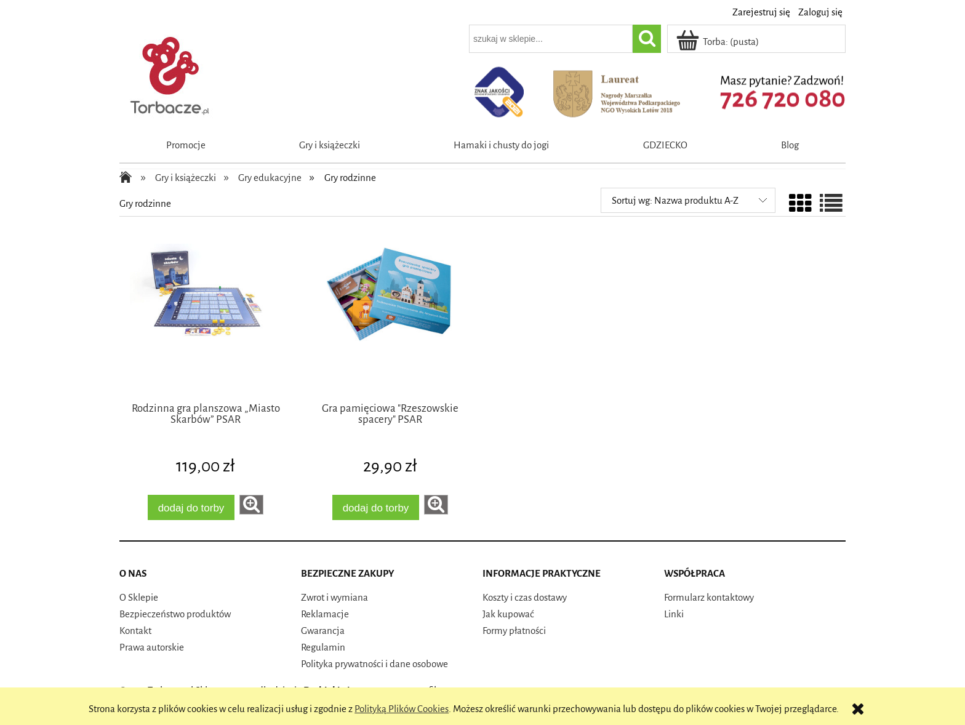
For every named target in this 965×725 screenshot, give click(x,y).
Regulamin (323, 647)
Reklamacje (325, 614)
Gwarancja (323, 630)
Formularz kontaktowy (709, 597)
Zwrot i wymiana (334, 597)
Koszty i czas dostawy (524, 597)
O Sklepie (138, 597)
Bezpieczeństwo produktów (175, 614)
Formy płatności (514, 630)
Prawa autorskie (151, 647)
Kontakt (135, 630)
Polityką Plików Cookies (401, 708)
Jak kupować (508, 614)
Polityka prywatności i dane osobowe (374, 664)
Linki (674, 614)
